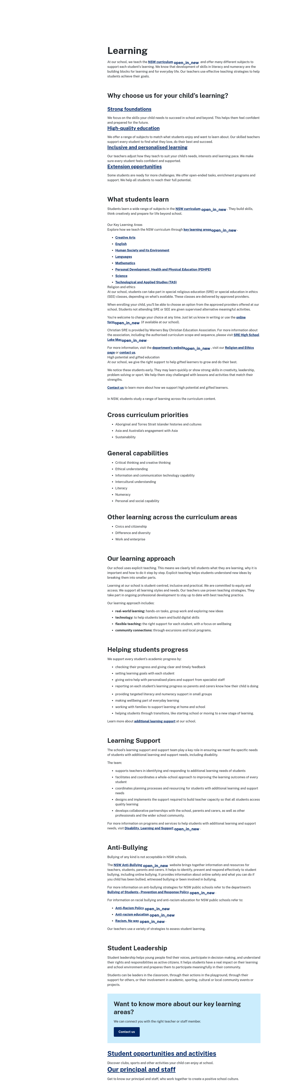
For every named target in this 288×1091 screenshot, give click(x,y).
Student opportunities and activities (161, 1053)
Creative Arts (125, 237)
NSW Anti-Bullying (141, 865)
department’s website (181, 348)
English (121, 244)
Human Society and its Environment (142, 250)
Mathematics (125, 263)
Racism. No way (140, 921)
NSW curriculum (173, 62)
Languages (123, 257)
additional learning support (154, 721)
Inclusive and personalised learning (147, 147)
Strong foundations (129, 109)
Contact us (115, 388)
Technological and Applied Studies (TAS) (146, 282)
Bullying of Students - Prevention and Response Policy (161, 892)
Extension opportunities (134, 166)
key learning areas (210, 229)
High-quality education (133, 128)
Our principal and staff (141, 1069)
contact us (127, 352)
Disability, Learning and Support (162, 828)
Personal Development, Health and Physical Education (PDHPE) (163, 269)
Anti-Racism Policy (142, 908)
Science (121, 276)
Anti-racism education (145, 914)
